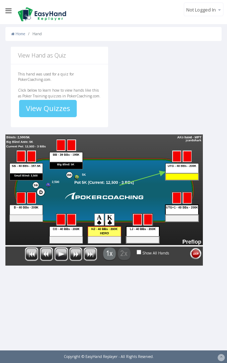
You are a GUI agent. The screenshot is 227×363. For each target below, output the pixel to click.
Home (18, 33)
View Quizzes (48, 108)
